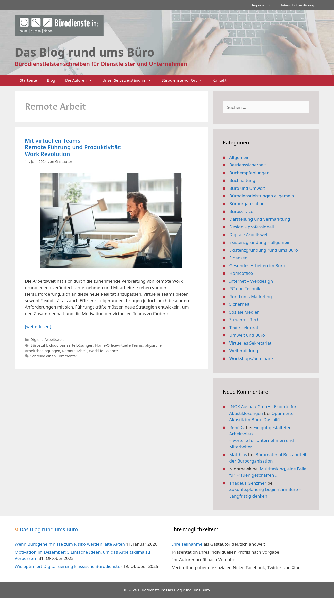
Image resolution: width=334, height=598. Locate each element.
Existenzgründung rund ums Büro (263, 250)
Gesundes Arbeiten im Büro (257, 265)
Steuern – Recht (245, 319)
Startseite (28, 80)
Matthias (238, 454)
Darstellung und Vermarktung (259, 219)
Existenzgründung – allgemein (260, 242)
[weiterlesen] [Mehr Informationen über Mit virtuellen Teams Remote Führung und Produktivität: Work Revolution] (38, 326)
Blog (51, 80)
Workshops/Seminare (251, 358)
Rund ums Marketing (250, 296)
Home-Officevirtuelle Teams (119, 345)
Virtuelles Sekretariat (250, 343)
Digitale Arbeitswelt (47, 339)
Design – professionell (251, 227)
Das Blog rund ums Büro (49, 529)
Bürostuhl (38, 345)
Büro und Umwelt (247, 188)
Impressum (261, 5)
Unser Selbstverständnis (129, 80)
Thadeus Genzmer (247, 483)
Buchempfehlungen (249, 173)
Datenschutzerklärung (297, 5)
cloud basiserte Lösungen (71, 345)
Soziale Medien (244, 312)
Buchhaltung (242, 180)
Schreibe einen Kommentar (53, 356)
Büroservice (241, 211)
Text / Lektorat (243, 327)
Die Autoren (81, 80)
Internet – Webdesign (251, 281)
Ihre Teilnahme (187, 544)
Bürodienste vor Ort (184, 80)
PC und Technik (244, 289)
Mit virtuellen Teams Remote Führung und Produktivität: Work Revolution (73, 147)
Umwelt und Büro (247, 335)
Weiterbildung (243, 350)
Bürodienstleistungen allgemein (261, 196)
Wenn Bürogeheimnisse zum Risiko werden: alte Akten (70, 544)
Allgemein (239, 157)
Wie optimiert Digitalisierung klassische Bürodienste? (68, 566)
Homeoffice (241, 273)
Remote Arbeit (74, 350)
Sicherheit (239, 304)
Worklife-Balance (103, 350)
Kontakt (220, 80)
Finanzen (238, 258)
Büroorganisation (247, 204)
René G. (237, 427)
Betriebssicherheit (247, 165)
